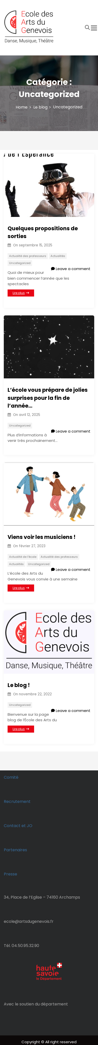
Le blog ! (19, 685)
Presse (10, 874)
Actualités (58, 256)
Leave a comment (70, 268)
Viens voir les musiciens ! (42, 537)
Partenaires (15, 850)
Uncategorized (20, 263)
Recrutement (17, 801)
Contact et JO (18, 826)
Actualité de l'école (22, 557)
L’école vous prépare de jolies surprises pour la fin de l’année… (48, 397)
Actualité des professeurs (27, 256)
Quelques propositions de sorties (43, 232)
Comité (11, 777)
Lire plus (21, 293)
